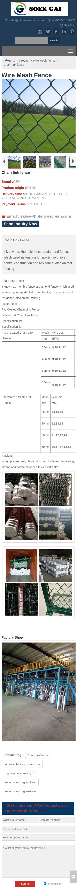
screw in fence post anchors (23, 764)
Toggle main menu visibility (71, 50)
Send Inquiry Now (20, 224)
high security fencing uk (20, 773)
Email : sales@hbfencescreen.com (38, 216)
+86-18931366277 (63, 20)
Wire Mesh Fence (44, 60)
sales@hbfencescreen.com (26, 20)
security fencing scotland (20, 782)
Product (24, 60)
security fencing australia (21, 791)
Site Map (69, 25)
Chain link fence (38, 755)
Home (10, 60)
